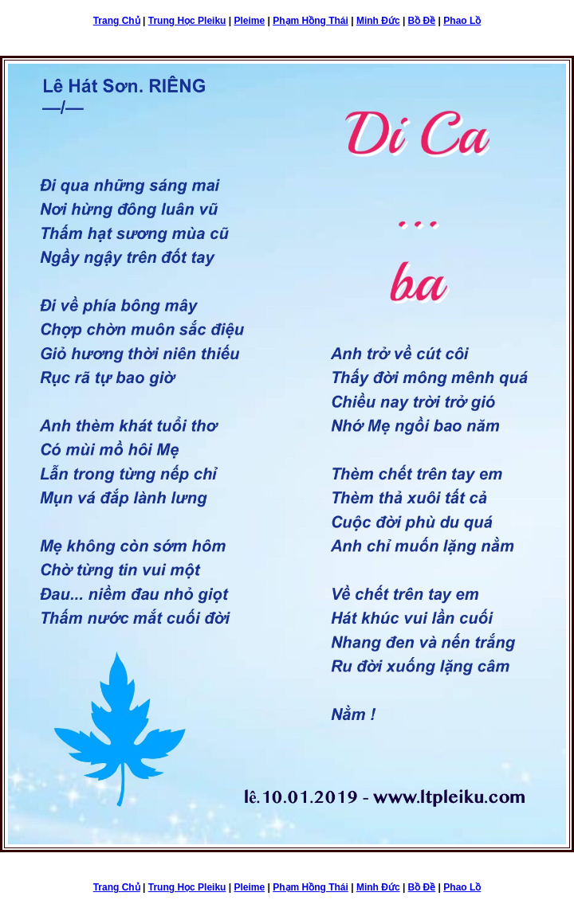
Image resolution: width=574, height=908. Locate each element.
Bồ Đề (422, 20)
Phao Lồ (462, 20)
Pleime (249, 20)
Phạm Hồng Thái (310, 20)
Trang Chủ (116, 20)
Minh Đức (378, 20)
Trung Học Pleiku (187, 20)
